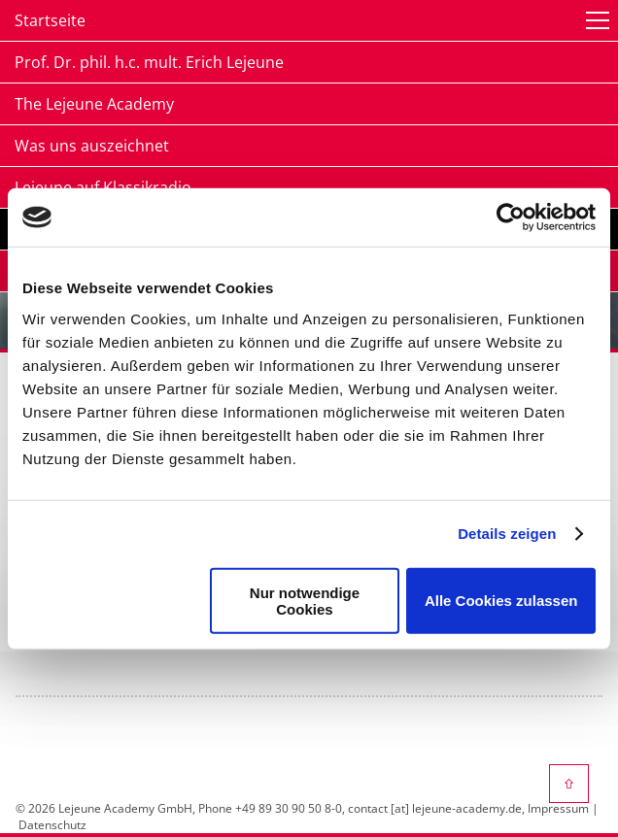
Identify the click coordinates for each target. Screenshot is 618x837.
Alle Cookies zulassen (501, 600)
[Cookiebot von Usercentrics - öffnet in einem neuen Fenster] (511, 217)
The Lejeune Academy (94, 104)
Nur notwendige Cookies (305, 600)
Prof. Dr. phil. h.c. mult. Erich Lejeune (149, 62)
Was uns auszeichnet (92, 145)
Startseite (50, 20)
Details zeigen (507, 533)
